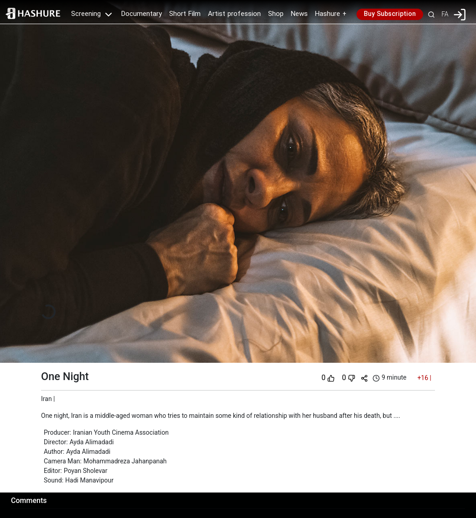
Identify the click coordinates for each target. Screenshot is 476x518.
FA (444, 14)
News (299, 14)
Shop (276, 14)
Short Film (185, 14)
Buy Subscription (390, 14)
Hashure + (331, 14)
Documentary (141, 14)
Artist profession (234, 14)
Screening (92, 14)
